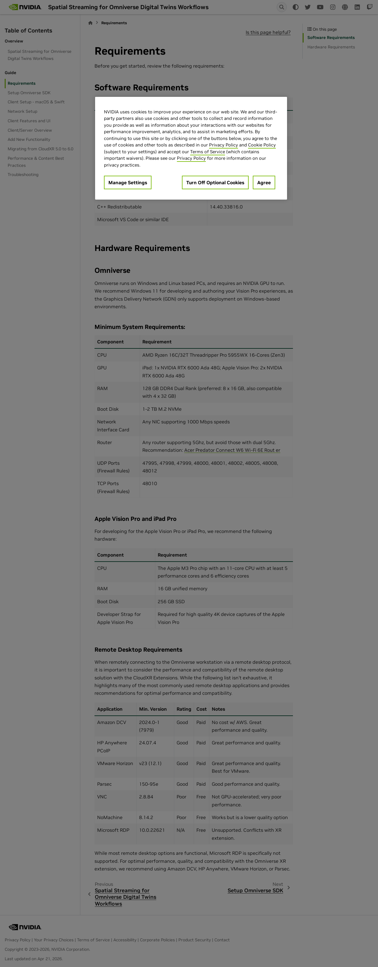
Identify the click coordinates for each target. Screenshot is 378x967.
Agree (264, 182)
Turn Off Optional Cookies (215, 182)
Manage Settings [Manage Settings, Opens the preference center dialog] (127, 182)
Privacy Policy (223, 145)
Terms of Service (207, 151)
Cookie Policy (262, 145)
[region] (191, 148)
